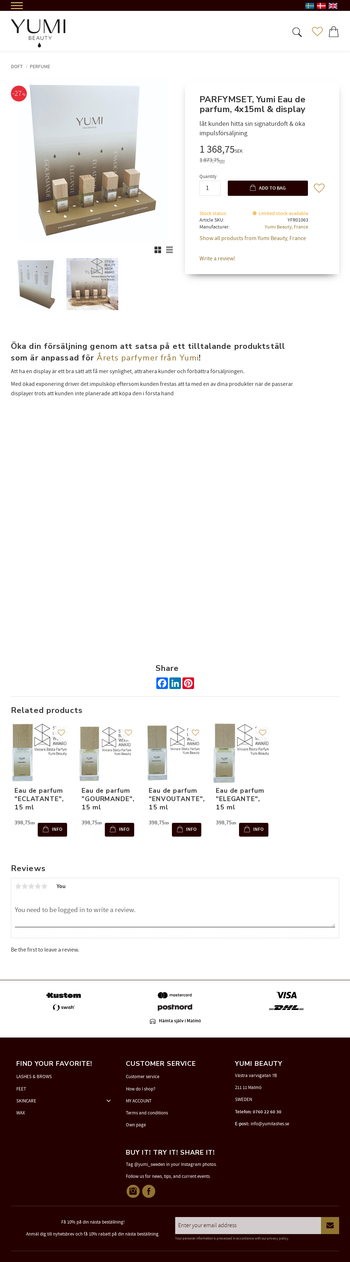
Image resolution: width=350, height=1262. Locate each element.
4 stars (37, 886)
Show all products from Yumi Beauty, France (252, 238)
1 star (18, 886)
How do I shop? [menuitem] (141, 1089)
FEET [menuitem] (21, 1089)
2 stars (24, 886)
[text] (262, 150)
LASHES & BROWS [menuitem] (34, 1077)
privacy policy (277, 1238)
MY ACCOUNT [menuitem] (139, 1101)
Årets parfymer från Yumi (147, 357)
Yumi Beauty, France (286, 226)
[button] (296, 31)
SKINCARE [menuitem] (26, 1101)
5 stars (44, 886)
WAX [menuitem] (20, 1113)
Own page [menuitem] (136, 1125)
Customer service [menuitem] (142, 1077)
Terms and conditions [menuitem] (147, 1113)
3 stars (31, 886)
